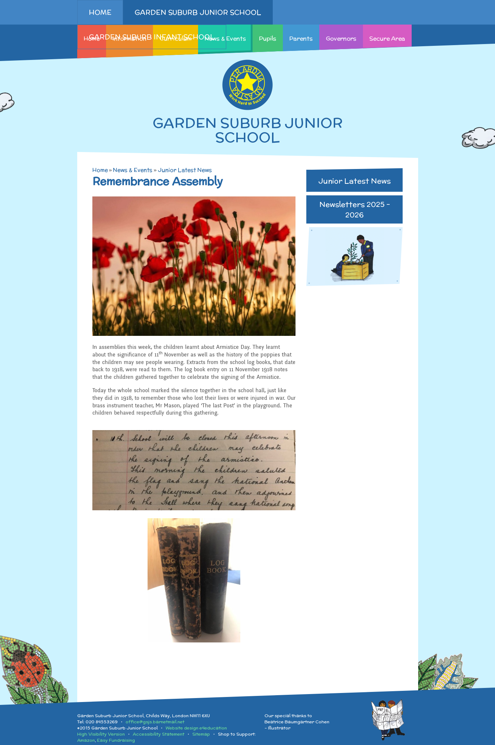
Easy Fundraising (116, 740)
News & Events (132, 170)
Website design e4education (196, 728)
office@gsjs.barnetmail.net (155, 722)
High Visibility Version (101, 734)
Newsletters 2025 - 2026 (354, 209)
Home (100, 170)
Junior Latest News (185, 170)
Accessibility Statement (158, 734)
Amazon (86, 740)
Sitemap (201, 734)
